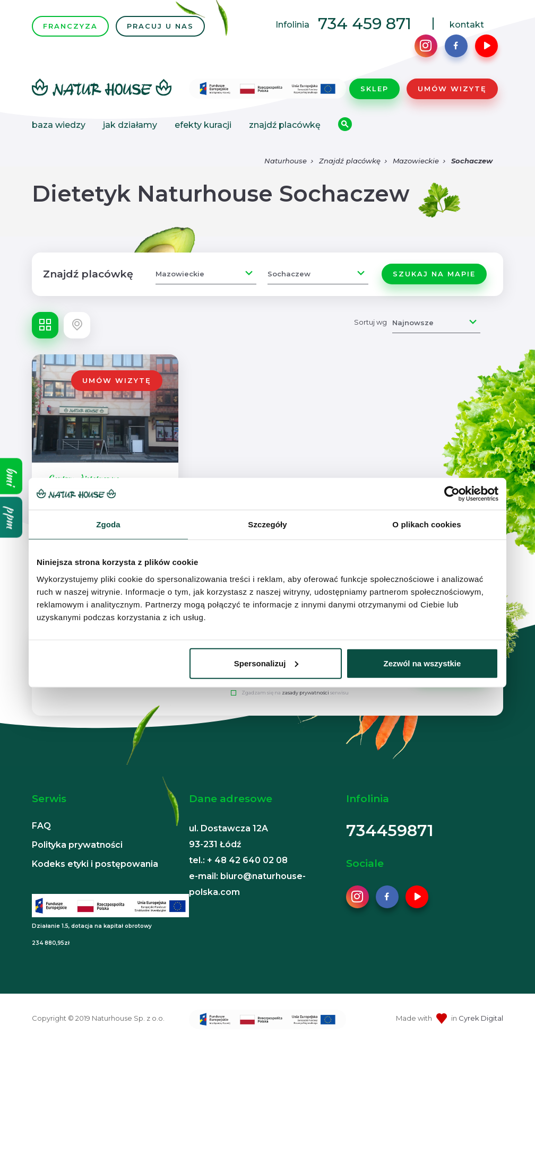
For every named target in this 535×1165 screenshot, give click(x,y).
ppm (11, 517)
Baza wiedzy (58, 125)
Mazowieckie (416, 161)
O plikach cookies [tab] (426, 524)
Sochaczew (472, 161)
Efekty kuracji (203, 125)
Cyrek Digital (481, 1018)
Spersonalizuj (266, 662)
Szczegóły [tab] (267, 524)
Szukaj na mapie (434, 273)
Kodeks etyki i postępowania (95, 864)
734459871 (390, 830)
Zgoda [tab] (108, 524)
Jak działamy (130, 125)
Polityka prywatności (77, 845)
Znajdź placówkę (285, 125)
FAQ (41, 826)
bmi (11, 476)
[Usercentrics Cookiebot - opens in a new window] (451, 494)
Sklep (374, 88)
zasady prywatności (305, 692)
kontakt (467, 25)
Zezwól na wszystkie (422, 662)
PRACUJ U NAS (160, 26)
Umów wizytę (452, 88)
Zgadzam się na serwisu (295, 692)
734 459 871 (364, 23)
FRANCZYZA (70, 26)
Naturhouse (285, 161)
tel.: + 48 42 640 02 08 (238, 860)
